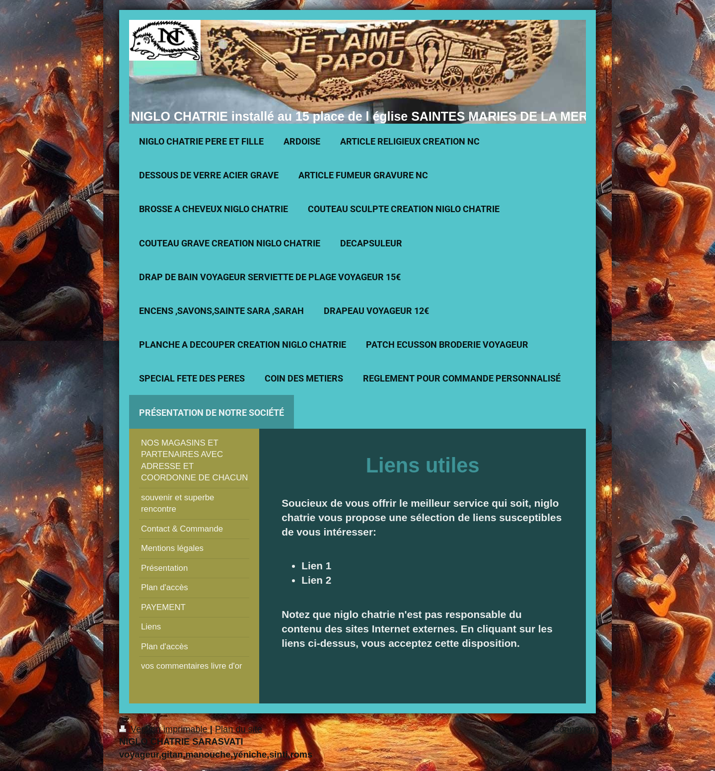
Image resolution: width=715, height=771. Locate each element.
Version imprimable (164, 729)
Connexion (574, 729)
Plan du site (238, 729)
